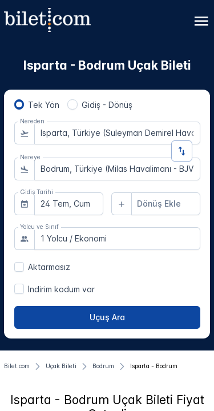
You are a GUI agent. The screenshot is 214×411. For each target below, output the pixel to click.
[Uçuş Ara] (107, 317)
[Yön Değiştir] (181, 151)
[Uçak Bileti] (61, 366)
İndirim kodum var (61, 289)
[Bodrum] (103, 366)
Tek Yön (43, 105)
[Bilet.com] (17, 366)
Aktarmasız (49, 267)
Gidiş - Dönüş (107, 105)
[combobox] (117, 133)
